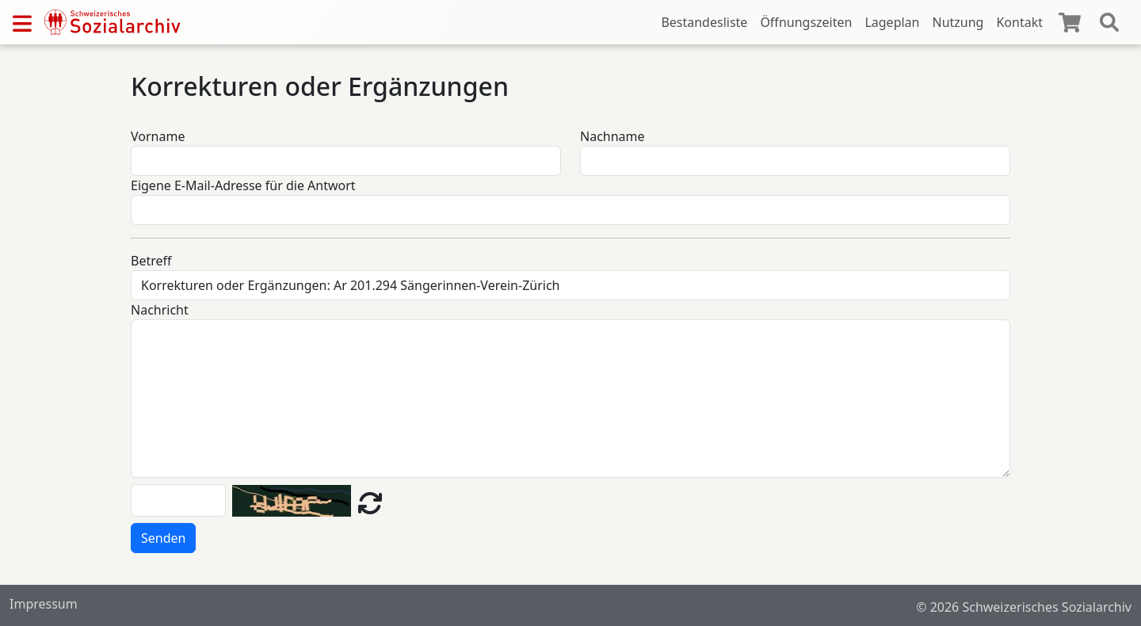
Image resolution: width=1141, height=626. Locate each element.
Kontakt (1019, 22)
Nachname (612, 136)
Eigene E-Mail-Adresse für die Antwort (243, 185)
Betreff (151, 260)
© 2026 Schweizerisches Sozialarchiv (1023, 607)
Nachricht (160, 310)
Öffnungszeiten (806, 22)
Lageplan (891, 22)
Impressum (44, 604)
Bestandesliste (704, 22)
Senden (163, 538)
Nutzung (957, 22)
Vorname (158, 136)
